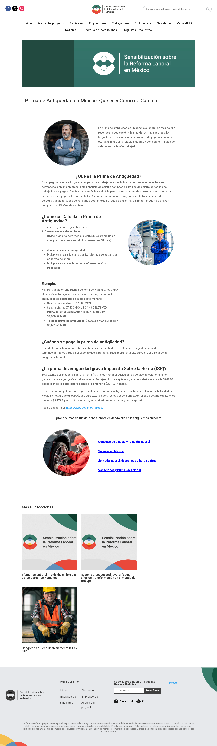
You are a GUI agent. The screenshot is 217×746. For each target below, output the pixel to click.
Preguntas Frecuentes (137, 30)
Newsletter (164, 23)
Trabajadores (121, 23)
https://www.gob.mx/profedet (84, 407)
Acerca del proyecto (50, 23)
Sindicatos (77, 23)
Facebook (127, 701)
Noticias (70, 30)
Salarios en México (111, 451)
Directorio (87, 690)
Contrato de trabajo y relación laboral (124, 441)
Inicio (28, 23)
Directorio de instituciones (99, 30)
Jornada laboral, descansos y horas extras (127, 460)
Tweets (173, 682)
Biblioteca (141, 23)
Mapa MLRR (184, 23)
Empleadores (97, 23)
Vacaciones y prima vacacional (119, 470)
